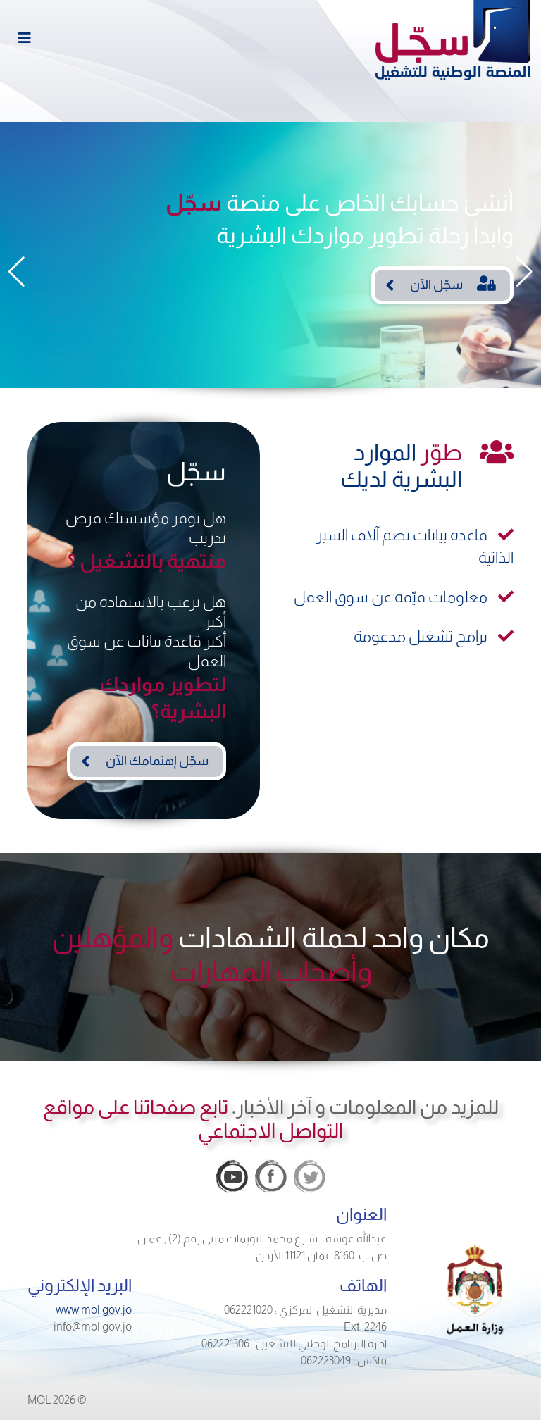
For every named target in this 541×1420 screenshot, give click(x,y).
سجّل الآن (453, 283)
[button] (16, 271)
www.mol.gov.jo (94, 1310)
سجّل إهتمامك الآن (157, 761)
